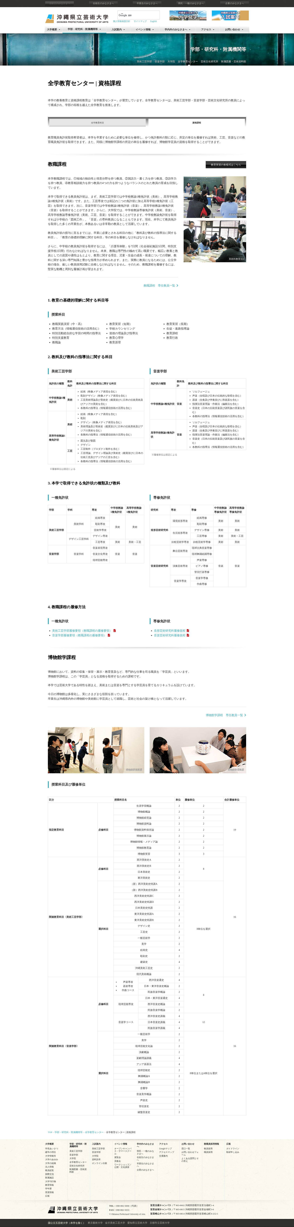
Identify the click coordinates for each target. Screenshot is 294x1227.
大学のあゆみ (51, 1159)
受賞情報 (49, 1192)
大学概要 (52, 29)
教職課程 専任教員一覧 (159, 285)
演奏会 (117, 1161)
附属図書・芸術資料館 (233, 61)
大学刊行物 (50, 1181)
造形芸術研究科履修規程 (169, 630)
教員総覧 (49, 1170)
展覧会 (117, 1157)
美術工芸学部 (144, 61)
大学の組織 (50, 1163)
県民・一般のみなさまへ (191, 3)
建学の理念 (50, 1152)
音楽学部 (160, 61)
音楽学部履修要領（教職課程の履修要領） (79, 635)
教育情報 (49, 1185)
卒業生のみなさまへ (147, 3)
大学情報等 (50, 1156)
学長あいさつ (51, 1148)
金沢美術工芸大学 (115, 1222)
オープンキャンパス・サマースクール (122, 1151)
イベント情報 (143, 29)
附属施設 (49, 1177)
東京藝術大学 (95, 1222)
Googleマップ (165, 1148)
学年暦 (48, 1188)
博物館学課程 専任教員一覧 (224, 715)
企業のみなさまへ (234, 3)
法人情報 (49, 1167)
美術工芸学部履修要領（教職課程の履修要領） (82, 630)
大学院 (171, 61)
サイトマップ (140, 21)
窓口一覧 (185, 1148)
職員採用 (208, 1152)
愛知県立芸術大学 (137, 1222)
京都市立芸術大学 (160, 1222)
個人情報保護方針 (121, 21)
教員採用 (208, 1148)
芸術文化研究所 (209, 61)
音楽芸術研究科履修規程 (169, 635)
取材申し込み (232, 1152)
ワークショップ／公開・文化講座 (122, 1165)
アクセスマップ (166, 1152)
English (153, 21)
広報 (47, 1196)
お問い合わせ (232, 29)
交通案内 (163, 1156)
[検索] (134, 15)
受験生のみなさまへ (59, 3)
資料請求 (96, 1159)
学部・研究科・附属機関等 (83, 29)
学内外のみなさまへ (176, 29)
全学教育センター (188, 61)
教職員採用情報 (211, 1144)
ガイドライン (232, 1148)
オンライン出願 (99, 1163)
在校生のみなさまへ (103, 3)
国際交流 (49, 1174)
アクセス (206, 29)
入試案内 (117, 29)
